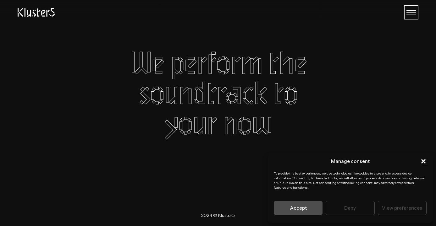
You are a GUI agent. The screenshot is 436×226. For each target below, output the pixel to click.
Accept (298, 208)
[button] (423, 161)
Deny (350, 208)
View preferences (402, 208)
